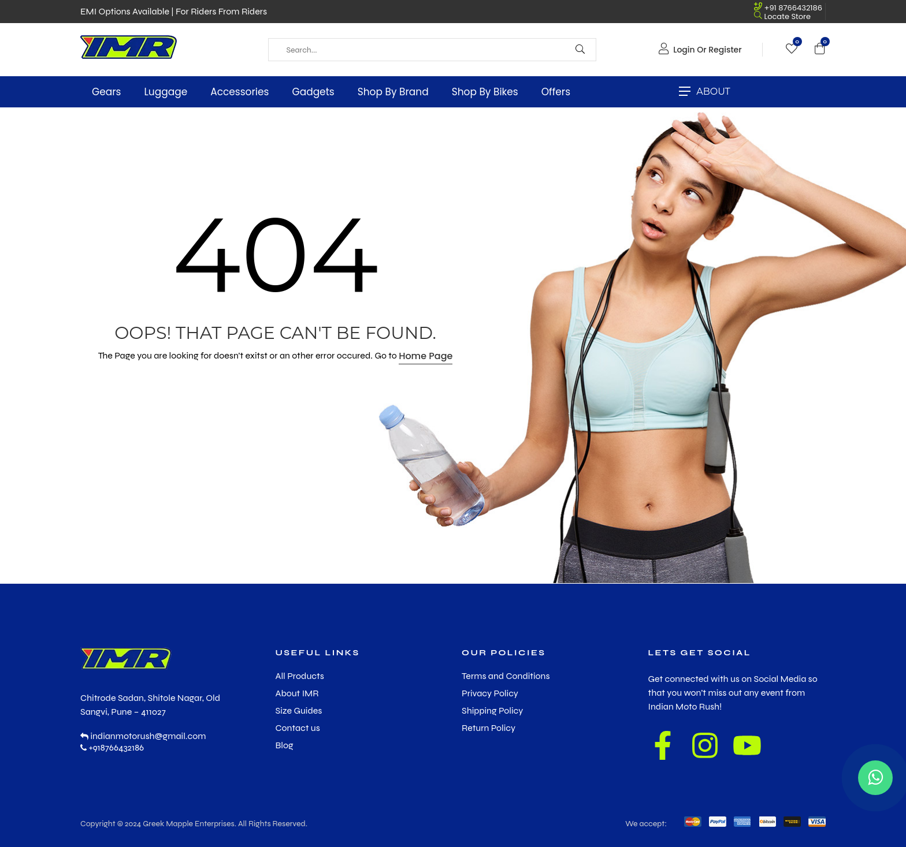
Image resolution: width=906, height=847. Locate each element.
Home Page (425, 356)
